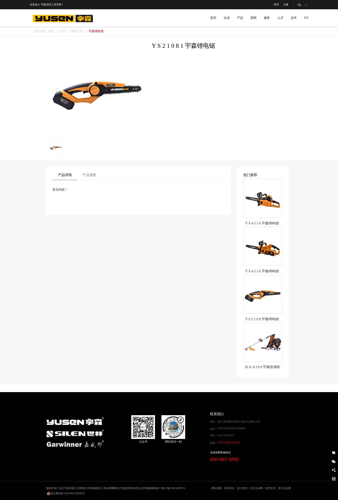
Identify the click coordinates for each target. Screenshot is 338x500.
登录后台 (229, 488)
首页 (213, 17)
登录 (276, 4)
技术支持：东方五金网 (278, 488)
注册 (285, 4)
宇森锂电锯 (96, 31)
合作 (294, 17)
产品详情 (65, 175)
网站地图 (216, 488)
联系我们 (217, 414)
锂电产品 (77, 31)
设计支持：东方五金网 (250, 488)
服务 (267, 17)
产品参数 (89, 175)
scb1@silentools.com (229, 441)
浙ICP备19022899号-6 (173, 488)
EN (306, 17)
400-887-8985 (224, 459)
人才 (280, 17)
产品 (240, 17)
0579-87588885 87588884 (231, 428)
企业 (227, 17)
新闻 (253, 17)
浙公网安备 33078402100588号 (67, 493)
